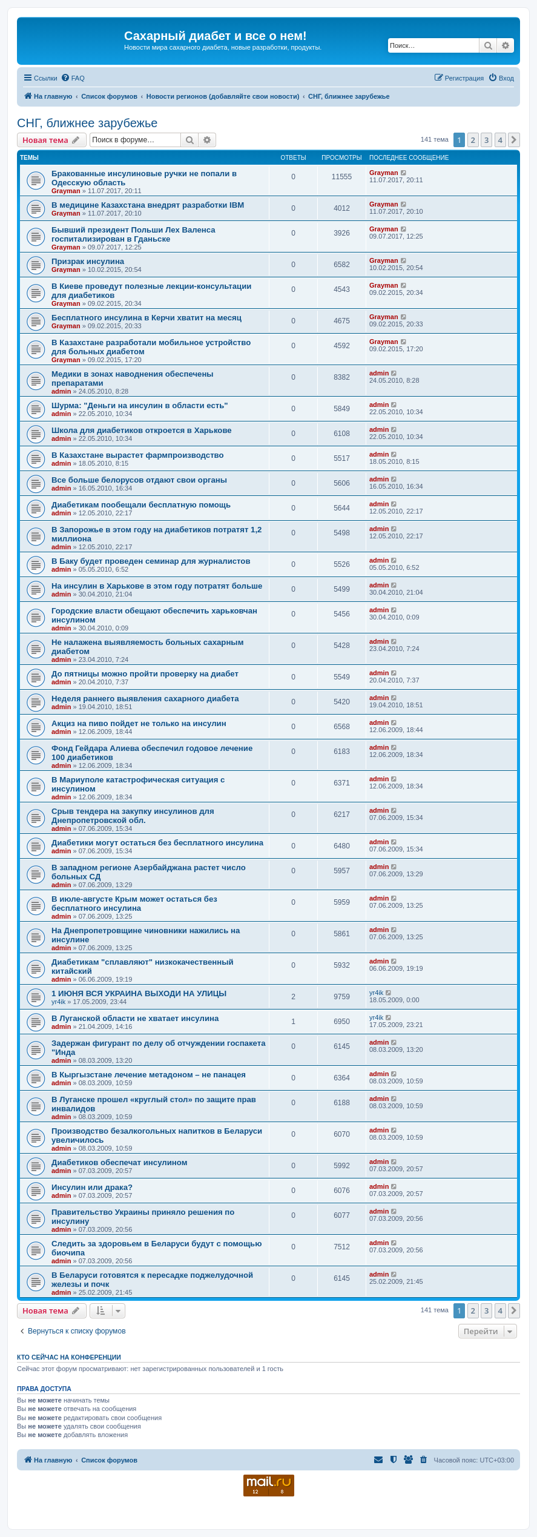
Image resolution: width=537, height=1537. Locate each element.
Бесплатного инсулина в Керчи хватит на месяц (146, 317)
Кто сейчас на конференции (69, 1357)
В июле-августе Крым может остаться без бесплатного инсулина (134, 903)
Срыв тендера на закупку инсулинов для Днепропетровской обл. (132, 816)
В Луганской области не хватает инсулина (135, 1018)
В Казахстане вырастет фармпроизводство (137, 455)
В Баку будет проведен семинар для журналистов (151, 561)
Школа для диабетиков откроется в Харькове (141, 430)
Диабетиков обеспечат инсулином (119, 1162)
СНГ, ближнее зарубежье (87, 123)
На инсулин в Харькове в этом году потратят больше (156, 585)
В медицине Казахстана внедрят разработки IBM (147, 205)
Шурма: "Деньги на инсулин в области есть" (139, 405)
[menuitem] (73, 78)
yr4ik (58, 1001)
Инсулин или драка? (92, 1187)
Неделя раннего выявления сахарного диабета (145, 698)
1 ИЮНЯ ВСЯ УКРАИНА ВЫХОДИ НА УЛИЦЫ (138, 993)
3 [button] (486, 139)
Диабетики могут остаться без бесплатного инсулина (157, 842)
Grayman (66, 190)
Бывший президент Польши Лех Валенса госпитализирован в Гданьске (133, 234)
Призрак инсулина (87, 261)
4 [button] (500, 139)
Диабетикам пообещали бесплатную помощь (141, 504)
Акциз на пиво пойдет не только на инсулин (138, 723)
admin (61, 391)
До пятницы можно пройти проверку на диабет (145, 673)
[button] (514, 140)
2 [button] (473, 139)
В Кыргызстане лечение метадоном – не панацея (148, 1074)
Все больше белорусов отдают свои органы (139, 479)
